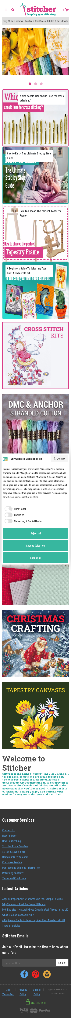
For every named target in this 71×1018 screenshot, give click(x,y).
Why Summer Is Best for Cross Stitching (24, 904)
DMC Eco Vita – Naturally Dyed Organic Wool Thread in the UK (35, 909)
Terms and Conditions (14, 878)
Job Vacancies (8, 992)
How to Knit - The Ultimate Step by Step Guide (29, 155)
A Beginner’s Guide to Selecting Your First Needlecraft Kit (33, 920)
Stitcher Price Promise (15, 846)
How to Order (9, 835)
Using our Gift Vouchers (15, 857)
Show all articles (11, 925)
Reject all (35, 533)
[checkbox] (14, 508)
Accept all (35, 557)
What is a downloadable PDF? (18, 914)
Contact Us (8, 830)
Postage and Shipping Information (21, 867)
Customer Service (12, 862)
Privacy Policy (23, 992)
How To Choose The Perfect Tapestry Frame (40, 213)
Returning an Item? (12, 873)
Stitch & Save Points (13, 851)
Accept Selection (35, 545)
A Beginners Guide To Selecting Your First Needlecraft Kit (26, 270)
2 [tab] (35, 83)
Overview (59, 458)
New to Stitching (11, 841)
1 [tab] (30, 83)
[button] (12, 10)
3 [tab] (41, 83)
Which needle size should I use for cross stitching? (42, 98)
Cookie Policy (37, 992)
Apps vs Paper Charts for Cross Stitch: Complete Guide (32, 898)
